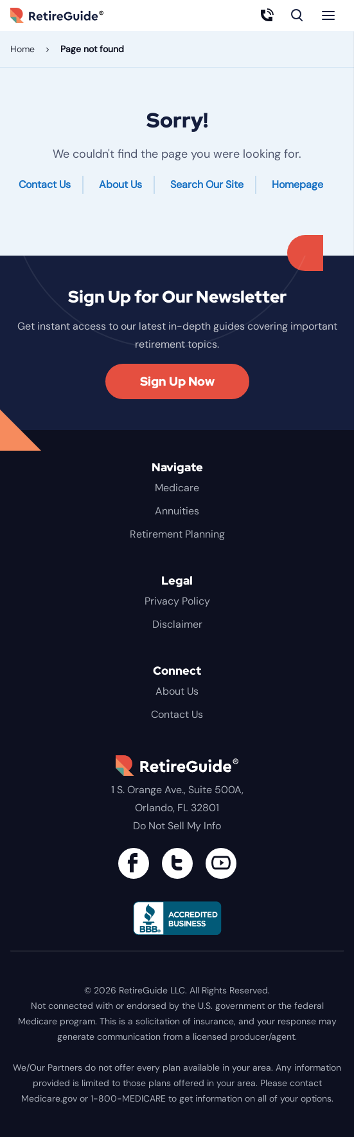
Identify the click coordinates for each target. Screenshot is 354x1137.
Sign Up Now (177, 381)
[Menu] (328, 15)
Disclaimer (177, 624)
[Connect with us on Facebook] (133, 863)
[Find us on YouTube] (221, 863)
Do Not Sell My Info (177, 825)
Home (22, 49)
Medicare (177, 487)
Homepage (297, 184)
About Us (120, 184)
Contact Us (45, 184)
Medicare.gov (49, 1098)
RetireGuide (72, 15)
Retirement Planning (177, 534)
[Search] (297, 15)
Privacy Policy (177, 601)
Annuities (177, 511)
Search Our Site (206, 184)
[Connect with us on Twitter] (177, 863)
